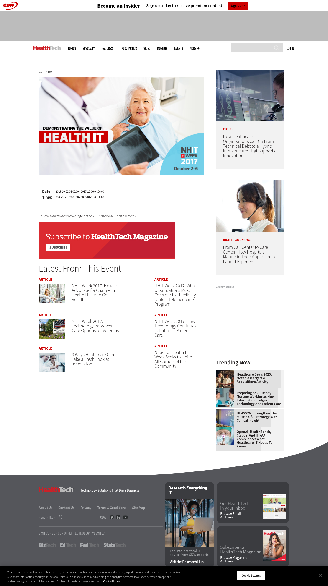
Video (147, 48)
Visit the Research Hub (187, 562)
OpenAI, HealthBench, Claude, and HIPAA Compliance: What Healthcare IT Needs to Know (255, 439)
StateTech (114, 545)
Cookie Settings (251, 575)
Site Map (138, 507)
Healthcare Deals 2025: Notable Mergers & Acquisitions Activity (254, 378)
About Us (45, 507)
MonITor (162, 48)
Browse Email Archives (230, 515)
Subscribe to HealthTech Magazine (240, 549)
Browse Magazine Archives (233, 559)
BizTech (47, 545)
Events (178, 48)
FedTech (89, 545)
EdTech (68, 545)
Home (40, 72)
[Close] (321, 575)
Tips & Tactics (128, 48)
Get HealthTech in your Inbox (235, 505)
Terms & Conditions (111, 507)
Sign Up (236, 6)
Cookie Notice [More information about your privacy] (111, 581)
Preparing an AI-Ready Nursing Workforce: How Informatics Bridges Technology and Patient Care (259, 398)
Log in (290, 48)
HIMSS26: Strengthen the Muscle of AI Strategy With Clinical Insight (257, 416)
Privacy (85, 507)
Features (107, 48)
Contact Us (66, 507)
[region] (164, 576)
